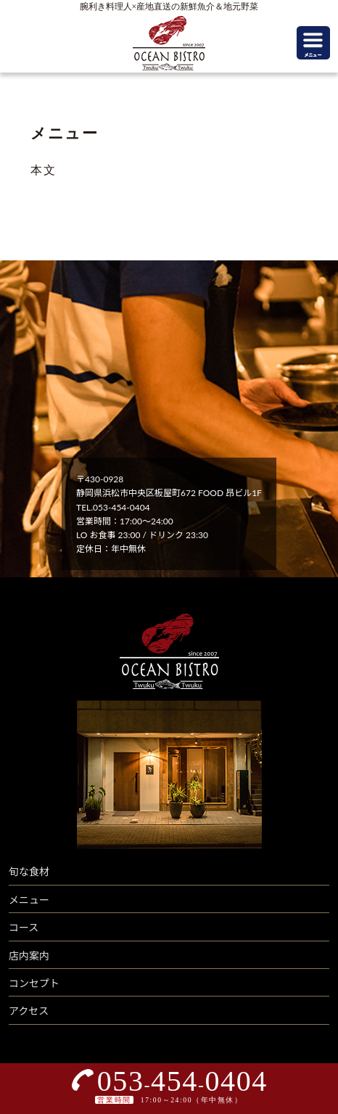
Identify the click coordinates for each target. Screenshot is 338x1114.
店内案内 (29, 955)
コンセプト (34, 983)
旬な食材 (29, 871)
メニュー (29, 900)
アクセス (29, 1010)
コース (23, 927)
